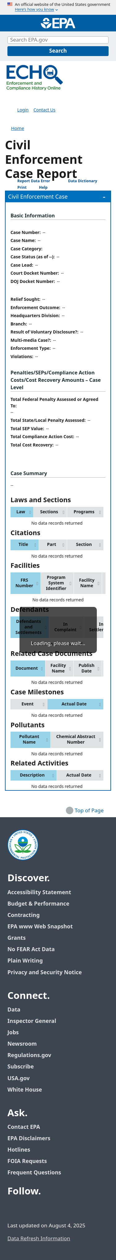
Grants (16, 938)
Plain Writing (25, 961)
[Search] (58, 51)
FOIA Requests (27, 1161)
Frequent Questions (34, 1172)
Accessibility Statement (39, 892)
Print (17, 187)
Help (39, 188)
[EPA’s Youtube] (43, 1208)
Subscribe (20, 1067)
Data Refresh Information (38, 1238)
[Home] (58, 23)
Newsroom (22, 1044)
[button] (22, 512)
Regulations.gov (32, 1055)
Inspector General (31, 1021)
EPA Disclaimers (28, 1138)
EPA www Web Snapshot (40, 926)
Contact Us (44, 110)
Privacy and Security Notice (44, 972)
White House (28, 1090)
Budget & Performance (38, 904)
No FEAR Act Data (31, 949)
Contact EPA (23, 1127)
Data (13, 1010)
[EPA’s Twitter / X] (28, 1208)
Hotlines (18, 1150)
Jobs (13, 1032)
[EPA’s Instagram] (58, 1208)
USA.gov (22, 1078)
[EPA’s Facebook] (13, 1208)
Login (22, 110)
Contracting (23, 915)
